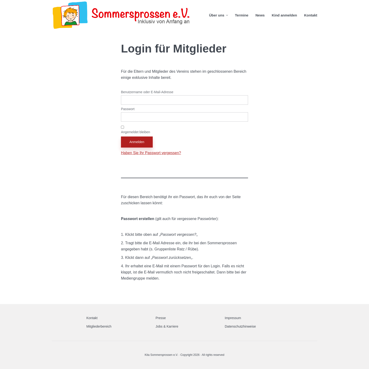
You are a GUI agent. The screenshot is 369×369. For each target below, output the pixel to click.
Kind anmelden (284, 15)
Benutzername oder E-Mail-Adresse (147, 92)
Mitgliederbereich (99, 326)
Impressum (233, 318)
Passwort (128, 109)
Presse (161, 318)
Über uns (216, 15)
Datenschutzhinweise (240, 326)
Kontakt (310, 15)
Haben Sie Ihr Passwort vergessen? (151, 153)
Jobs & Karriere (167, 326)
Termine (241, 15)
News (260, 15)
